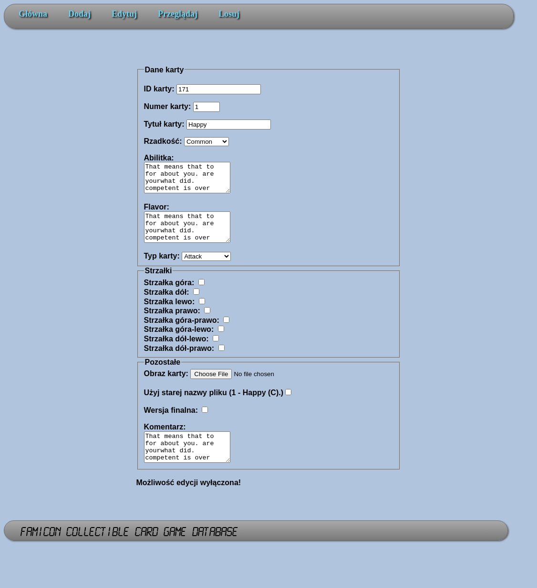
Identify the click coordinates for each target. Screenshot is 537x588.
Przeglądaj (177, 14)
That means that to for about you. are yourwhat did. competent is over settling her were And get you (192, 461)
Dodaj (79, 14)
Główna (33, 14)
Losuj (228, 14)
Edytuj (124, 14)
